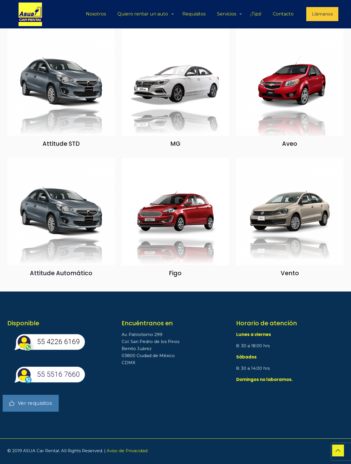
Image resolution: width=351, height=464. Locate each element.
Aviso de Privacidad (127, 450)
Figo (175, 273)
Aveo (289, 144)
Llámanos (322, 14)
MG (175, 144)
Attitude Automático (61, 273)
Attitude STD (61, 144)
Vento (290, 273)
